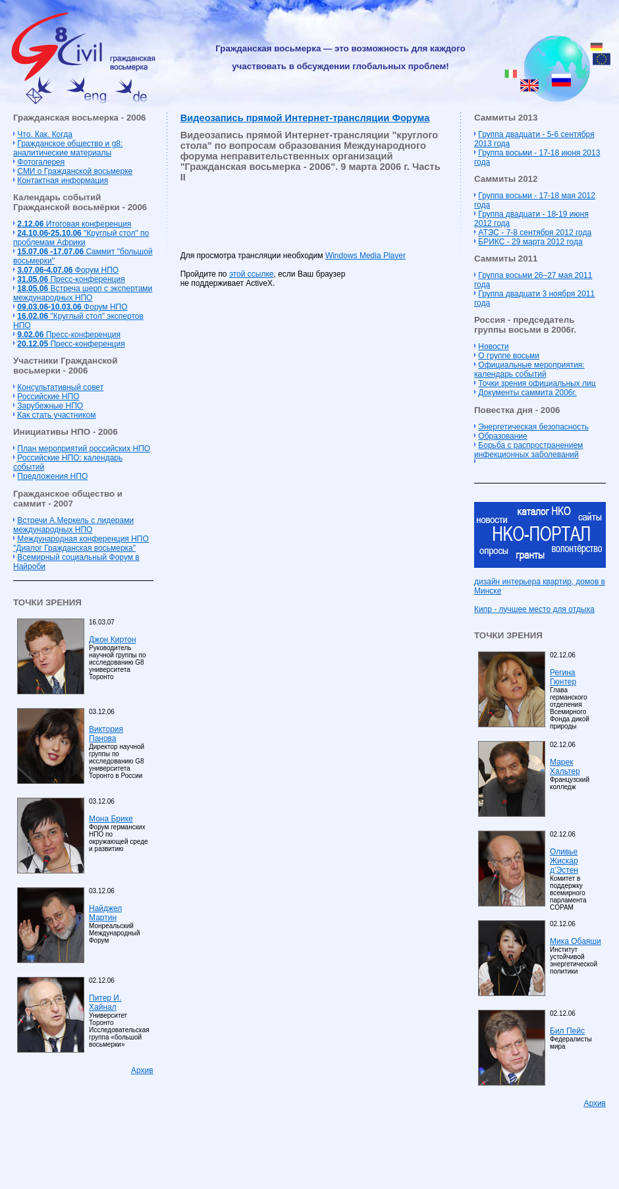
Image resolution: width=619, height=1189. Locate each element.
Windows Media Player (365, 255)
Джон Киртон (112, 639)
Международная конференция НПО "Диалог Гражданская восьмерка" (81, 543)
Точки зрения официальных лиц (536, 383)
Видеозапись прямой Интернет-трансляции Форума (305, 118)
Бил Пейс (567, 1031)
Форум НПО (68, 270)
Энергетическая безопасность (533, 426)
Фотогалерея (41, 162)
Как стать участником (56, 415)
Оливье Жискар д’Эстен (564, 861)
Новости (493, 346)
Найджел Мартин (105, 913)
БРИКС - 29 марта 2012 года (530, 241)
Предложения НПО (52, 476)
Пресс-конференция (70, 279)
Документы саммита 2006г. (527, 392)
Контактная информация (62, 180)
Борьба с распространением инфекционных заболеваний (528, 450)
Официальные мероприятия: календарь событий (529, 369)
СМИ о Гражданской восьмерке (74, 171)
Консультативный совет (60, 387)
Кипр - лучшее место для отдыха (534, 609)
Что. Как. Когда (44, 134)
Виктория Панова (106, 734)
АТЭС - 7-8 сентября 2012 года (534, 232)
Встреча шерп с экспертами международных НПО (82, 293)
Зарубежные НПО (50, 405)
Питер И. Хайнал (105, 1002)
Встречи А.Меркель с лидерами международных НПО (73, 525)
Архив (142, 1070)
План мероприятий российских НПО (83, 448)
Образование (502, 436)
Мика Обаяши (575, 941)
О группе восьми (508, 355)
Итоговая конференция (74, 224)
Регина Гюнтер (563, 677)
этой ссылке (251, 274)
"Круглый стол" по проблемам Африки (81, 238)
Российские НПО (48, 396)
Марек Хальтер (565, 767)
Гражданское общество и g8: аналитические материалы (67, 148)
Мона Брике (111, 818)
